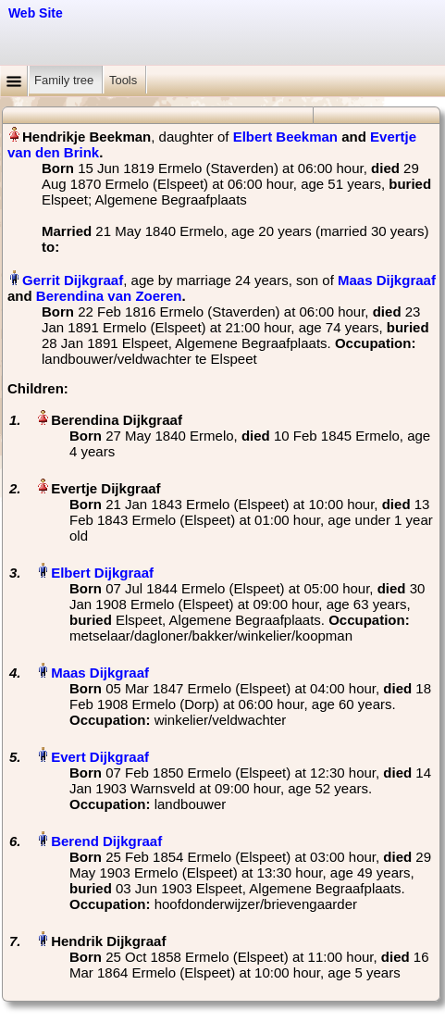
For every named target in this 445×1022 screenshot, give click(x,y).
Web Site (35, 13)
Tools (125, 80)
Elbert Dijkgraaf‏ (102, 572)
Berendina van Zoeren (109, 296)
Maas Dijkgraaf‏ (100, 672)
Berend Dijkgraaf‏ (106, 841)
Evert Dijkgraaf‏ (100, 757)
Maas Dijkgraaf (387, 280)
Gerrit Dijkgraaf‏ (72, 280)
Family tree (65, 80)
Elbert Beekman (285, 136)
